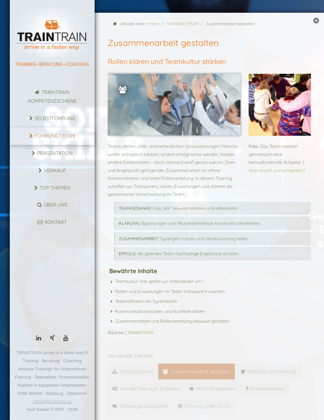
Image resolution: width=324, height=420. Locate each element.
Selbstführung (55, 118)
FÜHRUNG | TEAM (55, 136)
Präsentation (55, 153)
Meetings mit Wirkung (272, 370)
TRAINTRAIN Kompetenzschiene (52, 96)
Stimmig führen (136, 370)
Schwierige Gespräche (143, 405)
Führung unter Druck (207, 405)
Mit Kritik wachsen (216, 387)
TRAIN (140, 332)
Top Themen (55, 188)
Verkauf (55, 170)
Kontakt (55, 222)
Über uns (56, 205)
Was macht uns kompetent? (277, 170)
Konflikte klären (267, 387)
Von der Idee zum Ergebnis (149, 387)
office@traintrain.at (52, 401)
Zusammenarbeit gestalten (200, 370)
